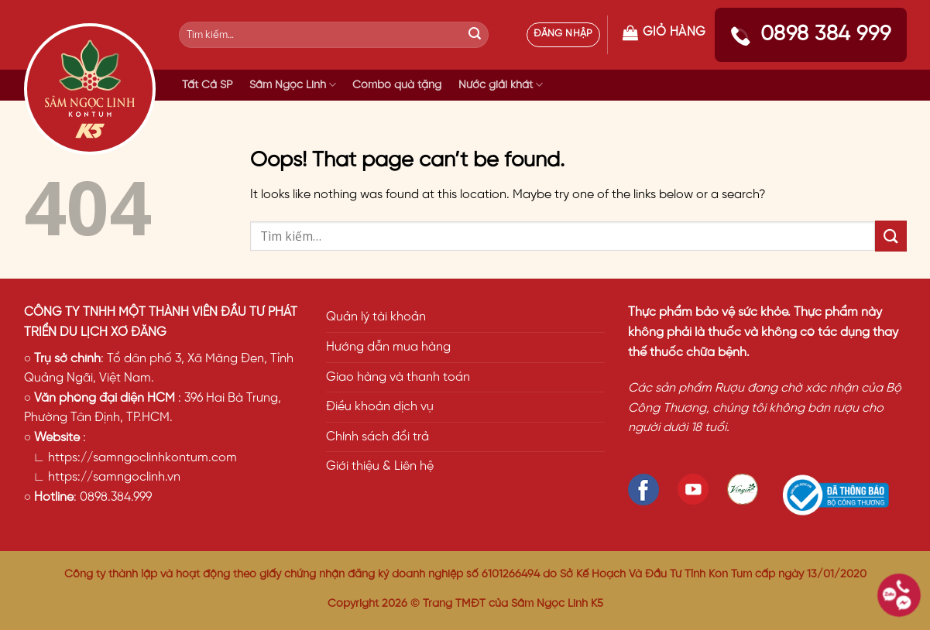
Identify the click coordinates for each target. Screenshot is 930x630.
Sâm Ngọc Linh (292, 84)
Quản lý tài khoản (376, 317)
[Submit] (475, 35)
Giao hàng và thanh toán (398, 377)
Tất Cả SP (207, 85)
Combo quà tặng (396, 85)
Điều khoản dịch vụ (380, 406)
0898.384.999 (116, 497)
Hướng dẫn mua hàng (388, 347)
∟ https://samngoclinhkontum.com (131, 457)
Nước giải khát (500, 84)
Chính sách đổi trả (377, 436)
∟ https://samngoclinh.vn (102, 477)
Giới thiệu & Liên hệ (380, 466)
